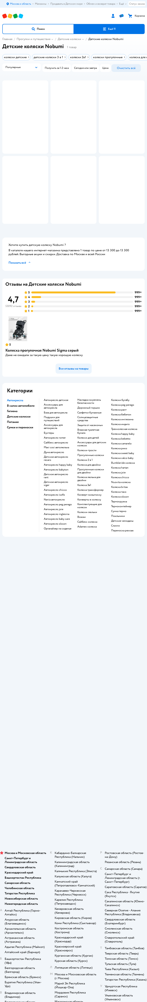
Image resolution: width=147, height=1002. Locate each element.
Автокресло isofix (54, 525)
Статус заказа (137, 3)
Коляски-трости (86, 481)
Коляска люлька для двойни (88, 510)
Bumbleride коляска (123, 493)
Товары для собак (73, 778)
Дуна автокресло (54, 483)
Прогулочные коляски (90, 486)
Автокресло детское (56, 431)
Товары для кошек (73, 767)
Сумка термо (118, 542)
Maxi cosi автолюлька (56, 478)
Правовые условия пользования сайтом (73, 839)
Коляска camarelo (121, 474)
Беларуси (95, 850)
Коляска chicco (120, 508)
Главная (7, 39)
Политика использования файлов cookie (74, 642)
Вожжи (81, 548)
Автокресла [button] (15, 431)
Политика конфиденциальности (73, 637)
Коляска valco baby (122, 489)
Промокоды (73, 631)
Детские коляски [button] (18, 447)
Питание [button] (13, 453)
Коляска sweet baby (122, 484)
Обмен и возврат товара (73, 621)
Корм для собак (73, 783)
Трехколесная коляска (124, 460)
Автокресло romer (55, 468)
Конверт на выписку (89, 525)
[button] (38, 29)
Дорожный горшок (88, 438)
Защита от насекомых (90, 456)
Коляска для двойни (89, 495)
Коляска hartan (119, 498)
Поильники (118, 547)
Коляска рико (119, 479)
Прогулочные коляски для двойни (90, 502)
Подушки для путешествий (51, 450)
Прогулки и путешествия (33, 39)
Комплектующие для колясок (89, 537)
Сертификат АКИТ (74, 648)
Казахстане (80, 850)
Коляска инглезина (122, 450)
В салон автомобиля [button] (21, 437)
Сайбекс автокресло (56, 473)
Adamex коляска (87, 557)
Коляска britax (119, 518)
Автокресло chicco (55, 520)
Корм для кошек (73, 772)
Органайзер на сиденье (57, 559)
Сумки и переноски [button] (20, 458)
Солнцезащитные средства (87, 450)
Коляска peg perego (122, 435)
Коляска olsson (120, 527)
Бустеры (49, 463)
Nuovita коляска (120, 513)
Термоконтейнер (121, 537)
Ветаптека (73, 794)
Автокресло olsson (55, 554)
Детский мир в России (59, 850)
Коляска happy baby (122, 464)
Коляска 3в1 (84, 516)
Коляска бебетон (121, 445)
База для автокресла (55, 443)
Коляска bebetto (120, 469)
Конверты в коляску (89, 530)
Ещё (123, 3)
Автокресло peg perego (58, 535)
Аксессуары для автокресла (53, 437)
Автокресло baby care (57, 549)
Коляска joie (118, 503)
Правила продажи (73, 626)
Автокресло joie (53, 540)
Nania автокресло (54, 530)
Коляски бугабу (120, 431)
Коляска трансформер (90, 520)
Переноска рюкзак (122, 561)
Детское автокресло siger (56, 514)
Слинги (115, 556)
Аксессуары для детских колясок (91, 475)
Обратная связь (73, 653)
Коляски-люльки (87, 543)
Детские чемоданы (122, 551)
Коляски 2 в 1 (85, 490)
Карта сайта (73, 658)
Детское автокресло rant (56, 507)
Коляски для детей (88, 468)
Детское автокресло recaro (56, 489)
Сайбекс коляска (87, 552)
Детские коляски (69, 39)
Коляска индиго (120, 455)
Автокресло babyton (56, 500)
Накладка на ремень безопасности (89, 432)
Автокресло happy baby (58, 495)
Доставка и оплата (73, 610)
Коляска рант (119, 440)
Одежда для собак (73, 788)
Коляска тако (118, 522)
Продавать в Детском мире (73, 615)
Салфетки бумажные (89, 443)
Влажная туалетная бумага (88, 462)
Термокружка (119, 532)
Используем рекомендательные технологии (73, 842)
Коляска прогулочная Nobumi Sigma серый (42, 381)
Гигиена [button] (12, 442)
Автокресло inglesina (56, 545)
